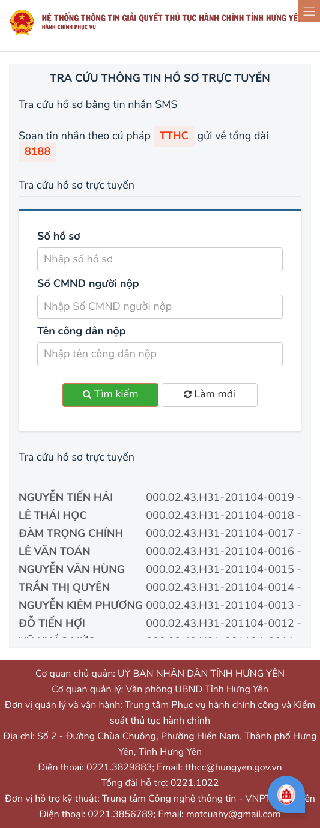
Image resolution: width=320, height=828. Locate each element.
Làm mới (209, 394)
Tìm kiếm (111, 394)
